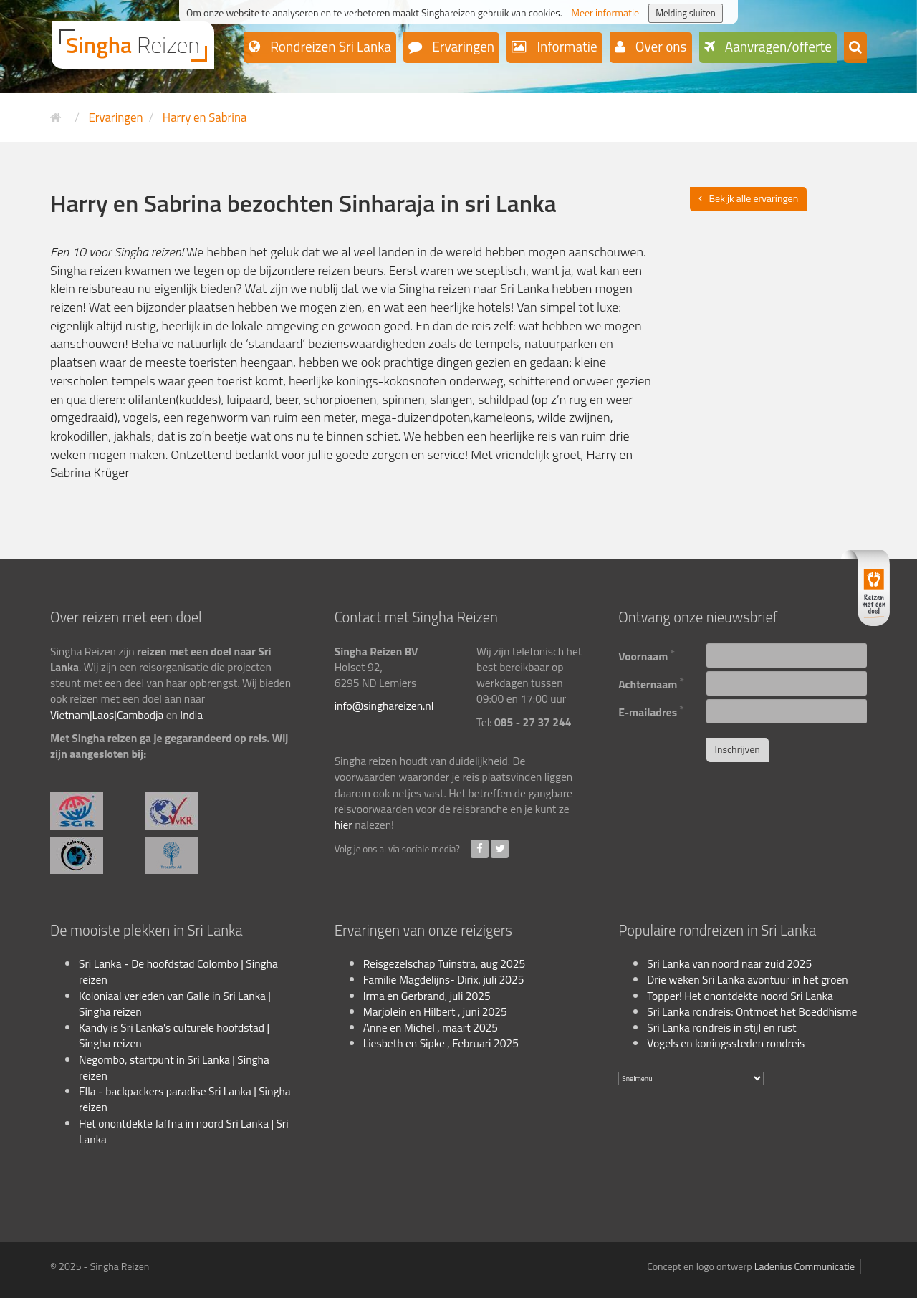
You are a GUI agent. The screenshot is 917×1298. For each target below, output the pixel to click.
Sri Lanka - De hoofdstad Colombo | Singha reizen (178, 971)
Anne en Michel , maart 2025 (430, 1027)
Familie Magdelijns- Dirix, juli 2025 (443, 979)
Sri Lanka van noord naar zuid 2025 (729, 963)
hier (343, 824)
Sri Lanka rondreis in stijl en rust (721, 1027)
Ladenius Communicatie (804, 1266)
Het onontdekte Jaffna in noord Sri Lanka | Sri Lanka (184, 1131)
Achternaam (651, 682)
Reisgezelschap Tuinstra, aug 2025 (444, 963)
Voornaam (646, 654)
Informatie (565, 46)
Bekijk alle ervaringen (754, 198)
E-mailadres (650, 710)
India (191, 714)
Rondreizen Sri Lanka (329, 46)
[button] (855, 47)
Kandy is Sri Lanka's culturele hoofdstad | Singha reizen (174, 1035)
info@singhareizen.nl (384, 705)
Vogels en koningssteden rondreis (726, 1043)
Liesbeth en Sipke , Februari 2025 (441, 1043)
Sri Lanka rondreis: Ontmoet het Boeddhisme (752, 1011)
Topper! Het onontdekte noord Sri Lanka (740, 995)
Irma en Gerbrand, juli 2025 (427, 995)
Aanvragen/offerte (777, 46)
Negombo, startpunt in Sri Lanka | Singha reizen (174, 1067)
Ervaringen (461, 46)
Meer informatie (605, 12)
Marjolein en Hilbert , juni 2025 (435, 1011)
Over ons (660, 46)
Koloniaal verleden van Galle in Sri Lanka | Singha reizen (175, 1003)
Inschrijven (737, 748)
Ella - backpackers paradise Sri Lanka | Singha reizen (185, 1098)
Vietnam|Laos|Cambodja (106, 714)
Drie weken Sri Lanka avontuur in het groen (747, 979)
